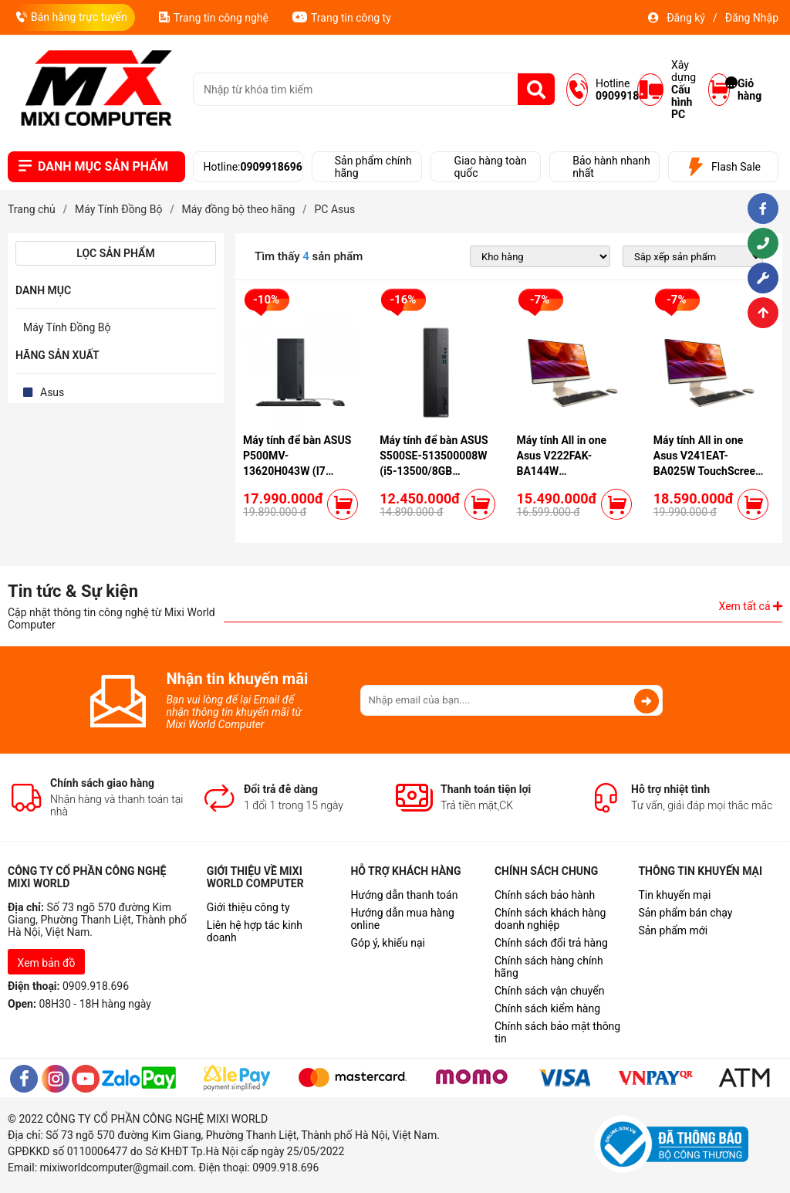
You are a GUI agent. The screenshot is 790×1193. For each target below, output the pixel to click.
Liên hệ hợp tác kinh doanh (254, 931)
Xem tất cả (750, 606)
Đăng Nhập (751, 18)
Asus (52, 392)
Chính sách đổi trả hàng (551, 943)
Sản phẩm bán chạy (685, 913)
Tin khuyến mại (674, 895)
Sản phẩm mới (672, 930)
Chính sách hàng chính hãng (549, 966)
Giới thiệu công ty (248, 907)
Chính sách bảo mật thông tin (557, 1032)
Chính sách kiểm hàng (547, 1008)
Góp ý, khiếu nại (387, 943)
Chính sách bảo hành (545, 895)
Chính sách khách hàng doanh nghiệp (550, 919)
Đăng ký (686, 18)
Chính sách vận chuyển (550, 991)
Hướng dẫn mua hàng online (402, 919)
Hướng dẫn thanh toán (403, 895)
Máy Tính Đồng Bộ (66, 327)
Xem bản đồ (47, 963)
